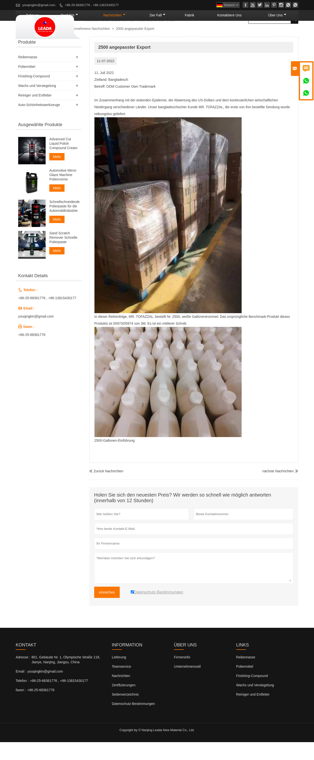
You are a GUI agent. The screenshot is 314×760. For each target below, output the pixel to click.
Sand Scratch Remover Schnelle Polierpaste (63, 255)
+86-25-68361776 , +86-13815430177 (92, 5)
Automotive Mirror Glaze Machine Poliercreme (62, 192)
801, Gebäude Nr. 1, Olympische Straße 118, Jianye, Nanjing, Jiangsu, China (65, 677)
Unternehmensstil (187, 684)
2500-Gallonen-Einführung (114, 458)
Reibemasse (27, 75)
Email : (21, 689)
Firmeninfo (182, 675)
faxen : (21, 708)
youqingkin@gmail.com (38, 5)
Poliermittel (26, 84)
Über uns (282, 33)
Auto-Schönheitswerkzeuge (39, 123)
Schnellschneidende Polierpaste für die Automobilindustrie (64, 224)
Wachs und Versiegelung (37, 104)
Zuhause (96, 33)
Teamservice (121, 684)
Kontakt (26, 662)
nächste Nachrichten (278, 489)
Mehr (57, 175)
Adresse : (23, 675)
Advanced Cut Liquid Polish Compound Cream (63, 161)
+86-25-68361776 (31, 353)
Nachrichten (158, 33)
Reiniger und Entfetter (35, 113)
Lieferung (119, 675)
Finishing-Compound (34, 94)
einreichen (107, 610)
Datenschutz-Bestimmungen (133, 722)
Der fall (191, 33)
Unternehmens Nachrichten (89, 46)
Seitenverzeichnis (125, 712)
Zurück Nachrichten (106, 489)
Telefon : (22, 699)
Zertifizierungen (124, 703)
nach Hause (27, 47)
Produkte (124, 33)
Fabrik (216, 33)
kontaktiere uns (246, 33)
